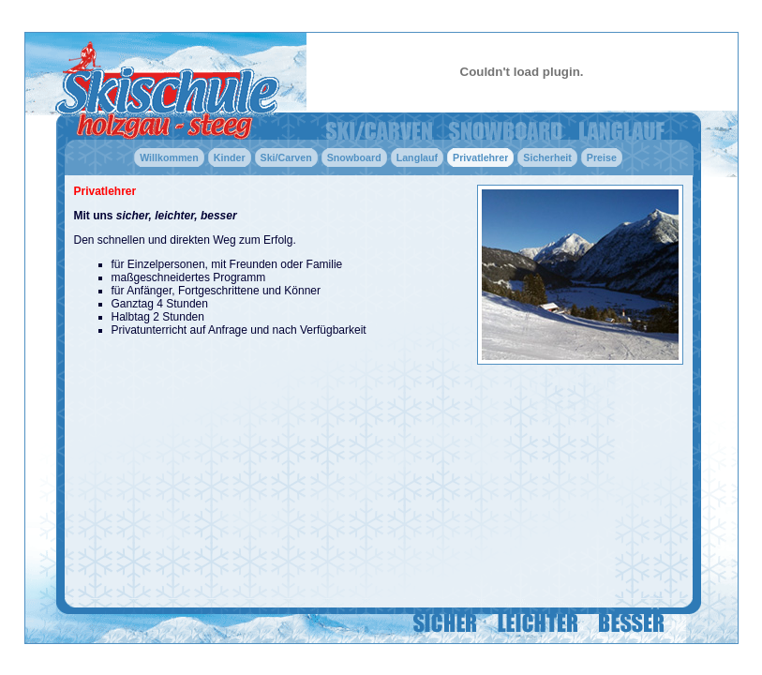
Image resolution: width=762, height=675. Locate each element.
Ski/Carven (286, 157)
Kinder (230, 157)
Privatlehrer (480, 157)
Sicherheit (547, 157)
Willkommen (169, 157)
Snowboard (354, 157)
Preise (602, 157)
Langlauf (417, 157)
